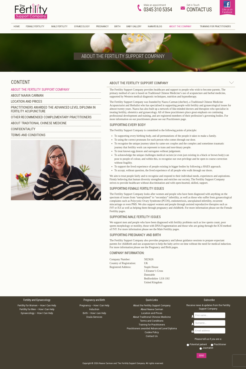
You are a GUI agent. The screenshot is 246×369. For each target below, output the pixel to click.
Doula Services (94, 317)
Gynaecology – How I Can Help (37, 313)
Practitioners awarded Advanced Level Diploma (152, 328)
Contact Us (152, 336)
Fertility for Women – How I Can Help (37, 305)
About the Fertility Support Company (152, 305)
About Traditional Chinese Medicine (152, 317)
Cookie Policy (152, 332)
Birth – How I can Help (94, 313)
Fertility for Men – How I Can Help (37, 309)
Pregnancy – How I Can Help (94, 305)
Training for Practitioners (152, 324)
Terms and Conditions (151, 321)
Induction (94, 309)
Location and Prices (151, 313)
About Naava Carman (152, 309)
